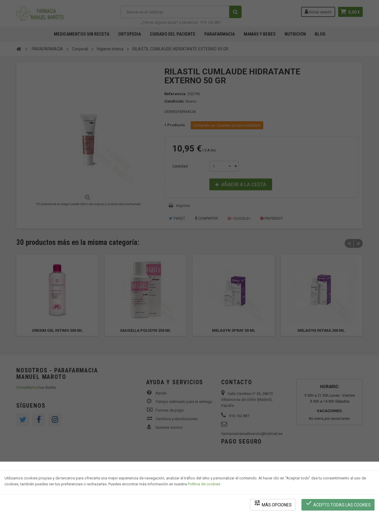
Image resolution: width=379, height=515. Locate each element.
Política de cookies (204, 484)
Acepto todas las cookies (338, 503)
